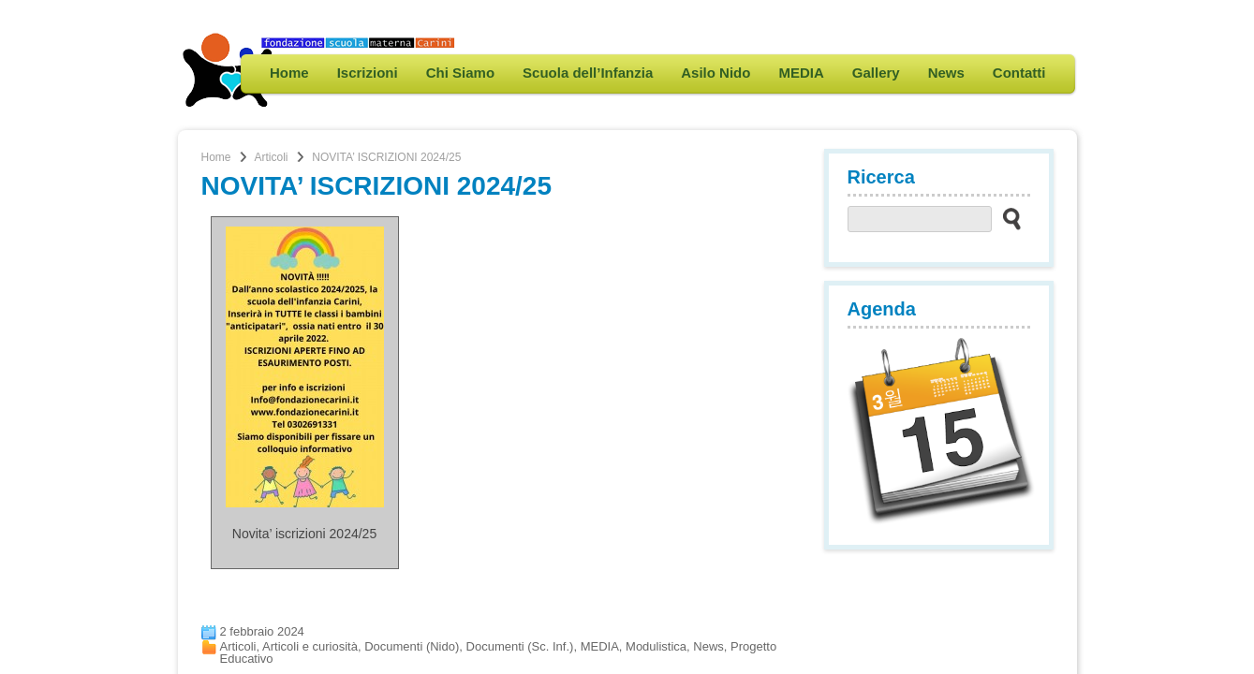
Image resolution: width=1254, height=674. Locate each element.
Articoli (271, 157)
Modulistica (656, 646)
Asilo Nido (715, 73)
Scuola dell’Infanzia (588, 73)
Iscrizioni (367, 73)
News (946, 73)
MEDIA (800, 73)
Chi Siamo (460, 73)
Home (289, 73)
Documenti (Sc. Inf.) (520, 646)
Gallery (876, 73)
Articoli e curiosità (310, 646)
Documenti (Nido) (411, 646)
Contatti (1019, 73)
